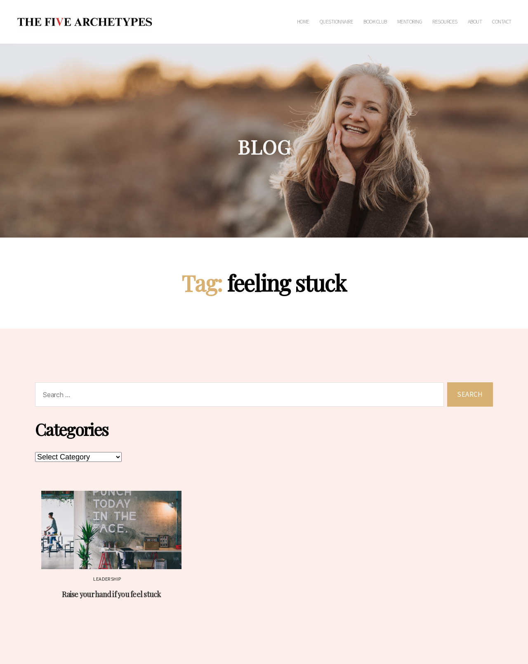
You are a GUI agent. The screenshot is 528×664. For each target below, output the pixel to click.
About (475, 22)
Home (303, 22)
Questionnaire (337, 22)
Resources (444, 22)
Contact (502, 22)
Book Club (375, 22)
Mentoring (409, 22)
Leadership (107, 579)
